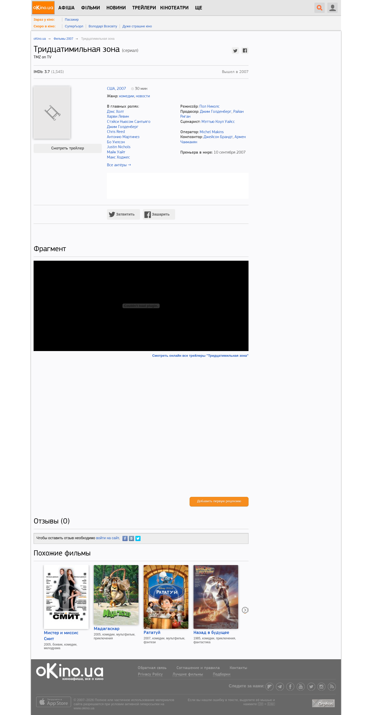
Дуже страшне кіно (137, 26)
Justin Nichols (118, 147)
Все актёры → (119, 165)
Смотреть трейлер (67, 148)
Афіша (66, 8)
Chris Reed (116, 132)
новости (143, 96)
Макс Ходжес (118, 157)
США (111, 89)
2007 (121, 89)
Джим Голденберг (122, 127)
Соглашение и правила (198, 668)
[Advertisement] (141, 427)
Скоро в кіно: (45, 26)
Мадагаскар (106, 628)
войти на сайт (107, 538)
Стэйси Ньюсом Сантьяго (128, 122)
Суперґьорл (74, 26)
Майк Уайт (116, 152)
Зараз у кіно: (44, 19)
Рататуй (152, 632)
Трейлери (144, 8)
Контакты (238, 668)
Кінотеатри (174, 8)
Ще (198, 8)
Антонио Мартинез (123, 137)
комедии (126, 96)
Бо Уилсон (116, 142)
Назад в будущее (211, 632)
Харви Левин (118, 117)
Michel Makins (212, 132)
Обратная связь (152, 668)
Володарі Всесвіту (103, 26)
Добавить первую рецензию (219, 501)
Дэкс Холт (115, 112)
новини (116, 8)
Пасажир (72, 19)
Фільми (90, 8)
